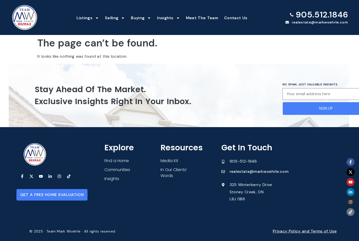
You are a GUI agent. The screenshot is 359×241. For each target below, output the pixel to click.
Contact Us (235, 17)
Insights (168, 17)
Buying (141, 17)
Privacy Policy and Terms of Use (305, 231)
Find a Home (116, 161)
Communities (117, 170)
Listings (88, 17)
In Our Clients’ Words (174, 173)
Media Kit (169, 161)
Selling (115, 17)
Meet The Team (202, 17)
